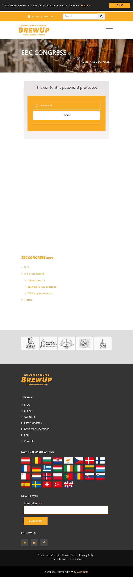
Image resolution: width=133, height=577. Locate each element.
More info (85, 5)
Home (84, 61)
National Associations (36, 429)
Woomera (82, 571)
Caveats (55, 555)
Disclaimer (44, 555)
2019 (25, 267)
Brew (27, 404)
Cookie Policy (69, 555)
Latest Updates (33, 423)
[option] (30, 343)
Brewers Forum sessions (40, 286)
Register (48, 16)
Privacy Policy (87, 555)
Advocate (29, 416)
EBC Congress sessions (39, 293)
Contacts (29, 441)
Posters (26, 299)
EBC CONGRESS (101, 61)
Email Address (33, 503)
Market (28, 410)
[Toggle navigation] (109, 28)
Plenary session (35, 280)
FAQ (26, 435)
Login (35, 16)
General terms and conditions (67, 559)
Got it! (120, 5)
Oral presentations (32, 273)
